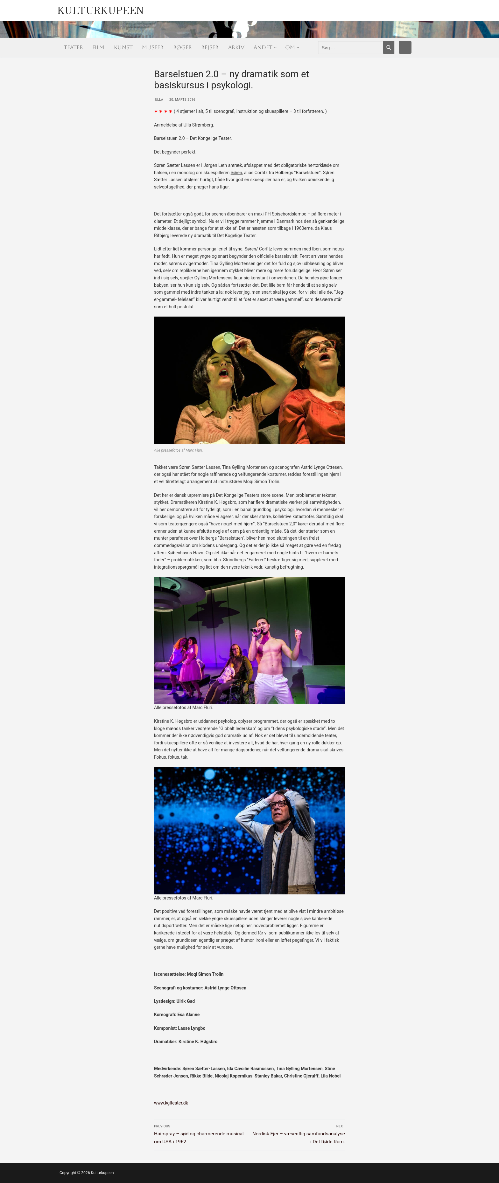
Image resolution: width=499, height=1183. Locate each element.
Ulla (158, 99)
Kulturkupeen (100, 8)
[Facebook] (405, 47)
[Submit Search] (388, 47)
